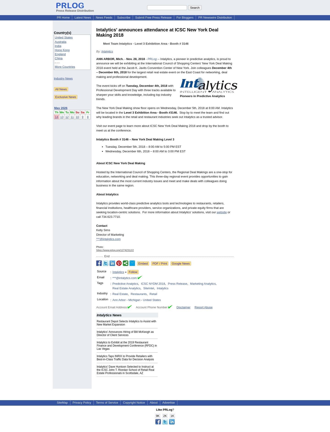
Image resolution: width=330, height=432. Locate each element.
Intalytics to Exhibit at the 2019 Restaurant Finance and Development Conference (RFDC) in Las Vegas (127, 345)
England (60, 54)
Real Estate (120, 294)
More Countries (65, 66)
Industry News (63, 78)
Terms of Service (107, 402)
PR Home (63, 17)
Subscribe (123, 17)
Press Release (177, 283)
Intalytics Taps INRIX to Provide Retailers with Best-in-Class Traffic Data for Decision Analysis (125, 358)
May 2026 (61, 108)
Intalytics (107, 51)
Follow (133, 272)
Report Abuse (204, 307)
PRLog (152, 59)
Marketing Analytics (203, 283)
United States (64, 37)
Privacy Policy (82, 402)
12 (67, 117)
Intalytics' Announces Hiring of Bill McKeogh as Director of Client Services (125, 333)
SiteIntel (148, 288)
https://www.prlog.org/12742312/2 (115, 250)
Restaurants (139, 294)
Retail (153, 294)
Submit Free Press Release (153, 17)
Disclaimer (183, 307)
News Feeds (104, 17)
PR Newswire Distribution (215, 17)
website (222, 212)
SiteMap (62, 402)
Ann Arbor (119, 300)
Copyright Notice (134, 402)
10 (77, 117)
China (59, 58)
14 (56, 117)
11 (72, 117)
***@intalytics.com (108, 239)
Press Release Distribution (75, 8)
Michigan (134, 300)
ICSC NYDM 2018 (153, 283)
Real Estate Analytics (126, 288)
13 (61, 117)
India (58, 46)
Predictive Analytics (125, 283)
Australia (60, 42)
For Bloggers (184, 17)
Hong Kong (62, 50)
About (154, 402)
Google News (181, 263)
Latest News (82, 17)
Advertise (168, 402)
